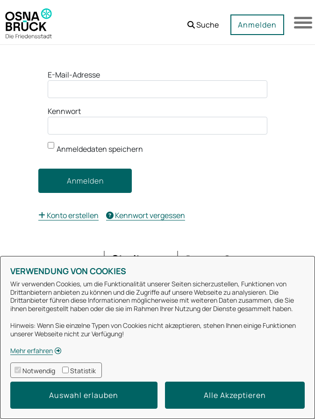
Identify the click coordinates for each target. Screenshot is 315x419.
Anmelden (256, 25)
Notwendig (38, 370)
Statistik (83, 370)
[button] (202, 21)
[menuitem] (68, 215)
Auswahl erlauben (83, 395)
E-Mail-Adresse (74, 75)
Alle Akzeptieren (235, 395)
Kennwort (64, 111)
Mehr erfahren (31, 350)
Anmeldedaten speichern (95, 148)
